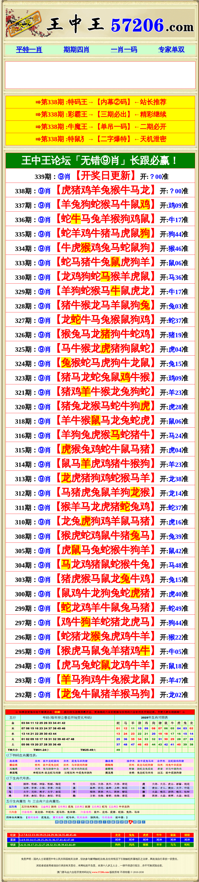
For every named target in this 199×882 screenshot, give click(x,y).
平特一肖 (29, 49)
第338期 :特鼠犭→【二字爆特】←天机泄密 (104, 139)
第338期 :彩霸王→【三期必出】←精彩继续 (104, 114)
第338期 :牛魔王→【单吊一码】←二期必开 (104, 126)
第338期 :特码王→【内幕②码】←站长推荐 (104, 102)
